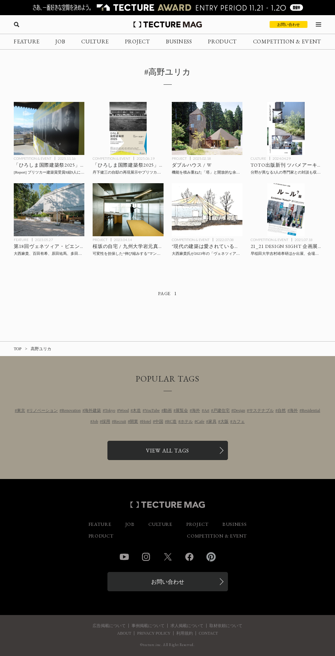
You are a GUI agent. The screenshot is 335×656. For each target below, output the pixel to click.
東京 (21, 410)
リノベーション (43, 410)
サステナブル (261, 410)
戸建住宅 (221, 410)
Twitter (167, 557)
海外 (196, 410)
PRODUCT (222, 41)
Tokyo (110, 410)
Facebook (189, 557)
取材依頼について (225, 626)
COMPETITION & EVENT (287, 41)
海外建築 (92, 410)
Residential (311, 410)
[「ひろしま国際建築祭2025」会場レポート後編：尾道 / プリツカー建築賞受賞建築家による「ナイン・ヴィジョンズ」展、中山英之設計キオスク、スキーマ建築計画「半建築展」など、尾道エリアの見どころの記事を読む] (49, 128)
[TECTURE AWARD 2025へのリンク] (167, 7)
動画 (168, 410)
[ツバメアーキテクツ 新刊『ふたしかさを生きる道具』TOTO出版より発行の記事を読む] (286, 128)
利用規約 (184, 633)
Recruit (120, 421)
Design (239, 410)
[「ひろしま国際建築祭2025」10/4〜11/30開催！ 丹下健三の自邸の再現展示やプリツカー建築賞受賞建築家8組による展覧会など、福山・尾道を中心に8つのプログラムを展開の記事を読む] (128, 128)
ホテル (186, 421)
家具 (212, 421)
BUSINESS (179, 41)
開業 (134, 421)
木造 (137, 410)
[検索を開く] (16, 24)
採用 (106, 421)
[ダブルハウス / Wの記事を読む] (207, 128)
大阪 (224, 421)
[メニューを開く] (318, 24)
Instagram (146, 557)
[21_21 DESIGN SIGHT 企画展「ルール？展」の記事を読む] (286, 209)
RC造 (172, 421)
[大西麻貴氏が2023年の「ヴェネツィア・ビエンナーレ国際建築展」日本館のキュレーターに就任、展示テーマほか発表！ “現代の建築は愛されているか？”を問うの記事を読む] (207, 209)
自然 (282, 410)
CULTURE (95, 41)
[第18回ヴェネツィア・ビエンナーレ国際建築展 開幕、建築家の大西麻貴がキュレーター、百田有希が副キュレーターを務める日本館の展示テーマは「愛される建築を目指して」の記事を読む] (49, 209)
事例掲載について (148, 626)
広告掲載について (109, 626)
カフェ (238, 421)
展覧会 (182, 410)
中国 (159, 421)
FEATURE (27, 41)
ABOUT (124, 633)
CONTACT (208, 633)
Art (206, 410)
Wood (124, 410)
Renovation (71, 410)
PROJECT (137, 41)
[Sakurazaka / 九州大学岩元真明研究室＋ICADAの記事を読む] (128, 209)
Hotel (146, 421)
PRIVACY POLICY (153, 633)
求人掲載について (186, 626)
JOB (60, 41)
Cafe (201, 421)
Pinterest (211, 557)
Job (95, 421)
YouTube (152, 410)
